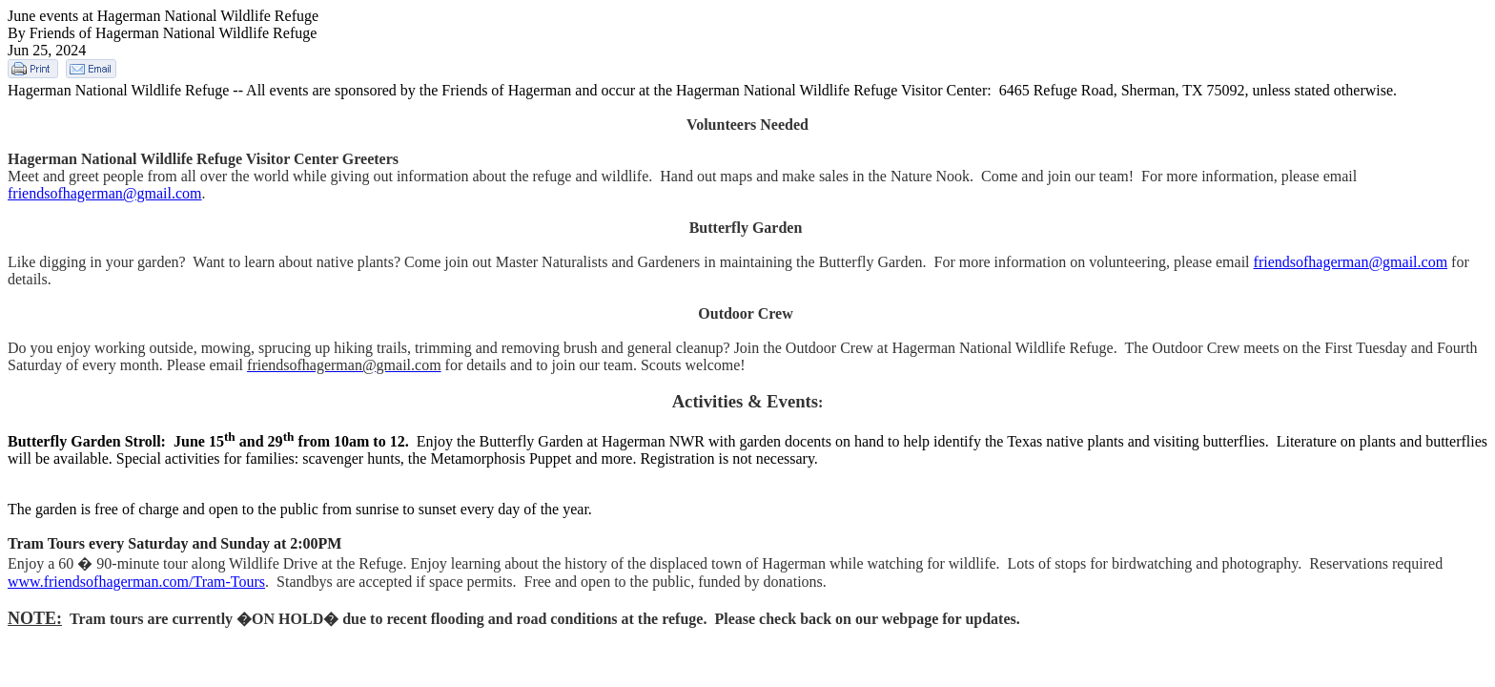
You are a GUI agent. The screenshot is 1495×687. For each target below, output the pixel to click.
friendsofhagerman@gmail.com (105, 193)
